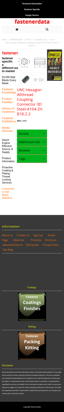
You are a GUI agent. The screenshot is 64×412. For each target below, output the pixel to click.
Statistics (7, 198)
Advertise (18, 240)
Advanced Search (13, 245)
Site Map (8, 249)
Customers (8, 188)
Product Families (7, 100)
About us (7, 235)
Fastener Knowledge (9, 91)
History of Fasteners (8, 110)
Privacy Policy (51, 245)
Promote (36, 240)
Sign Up (38, 235)
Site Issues (32, 245)
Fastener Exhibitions (9, 120)
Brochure (50, 240)
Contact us (23, 235)
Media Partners (7, 129)
